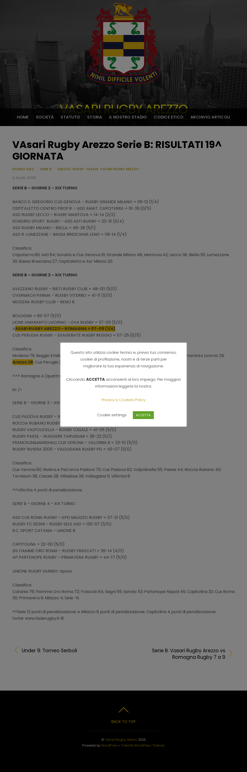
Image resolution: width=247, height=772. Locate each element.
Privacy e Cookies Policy (123, 399)
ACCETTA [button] (143, 415)
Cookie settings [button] (112, 415)
